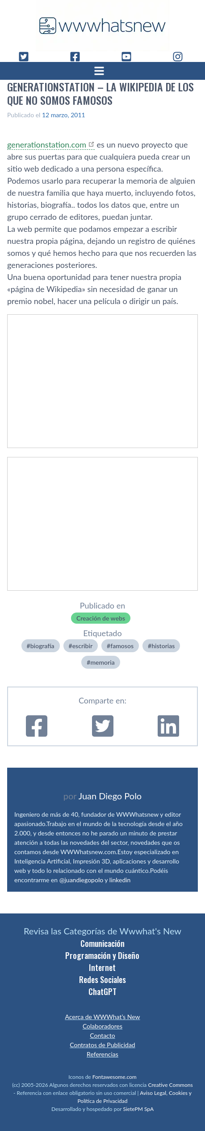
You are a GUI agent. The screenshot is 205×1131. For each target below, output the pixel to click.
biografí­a (42, 646)
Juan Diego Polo (110, 795)
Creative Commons (170, 1085)
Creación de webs (100, 618)
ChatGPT (102, 991)
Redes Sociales (102, 979)
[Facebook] (79, 56)
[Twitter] (27, 56)
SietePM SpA (138, 1109)
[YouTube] (130, 56)
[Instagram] (181, 56)
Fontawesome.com (114, 1076)
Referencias (102, 1054)
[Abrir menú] (103, 71)
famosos (122, 646)
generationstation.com (46, 144)
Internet (102, 967)
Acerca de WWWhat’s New (102, 1016)
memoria (102, 662)
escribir (82, 646)
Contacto (102, 1035)
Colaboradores (102, 1026)
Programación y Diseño (102, 955)
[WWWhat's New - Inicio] (103, 25)
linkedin (120, 880)
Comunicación (102, 943)
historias (163, 646)
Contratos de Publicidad (102, 1045)
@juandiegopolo (81, 880)
